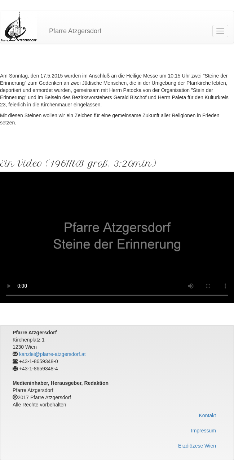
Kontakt (207, 415)
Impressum (203, 430)
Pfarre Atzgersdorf (75, 31)
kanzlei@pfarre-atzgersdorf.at (52, 354)
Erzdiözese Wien (197, 446)
